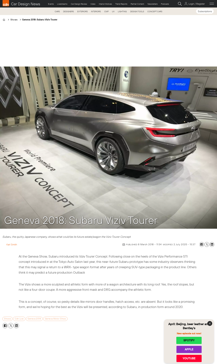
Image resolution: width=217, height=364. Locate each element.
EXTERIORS (82, 11)
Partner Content (137, 4)
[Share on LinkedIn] (211, 244)
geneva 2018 (34, 318)
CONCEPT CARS (154, 11)
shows (7, 318)
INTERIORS (96, 11)
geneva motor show (55, 318)
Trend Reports (121, 4)
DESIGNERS (68, 11)
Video (92, 4)
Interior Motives (105, 4)
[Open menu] (212, 3)
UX (113, 11)
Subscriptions (205, 11)
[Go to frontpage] (21, 3)
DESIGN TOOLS (137, 11)
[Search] (180, 4)
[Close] (209, 323)
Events (51, 4)
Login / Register (197, 3)
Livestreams (62, 4)
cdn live (19, 318)
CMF (106, 11)
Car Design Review (79, 4)
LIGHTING (122, 11)
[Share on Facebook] (201, 244)
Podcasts (165, 4)
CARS (57, 11)
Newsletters (153, 4)
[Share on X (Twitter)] (206, 244)
